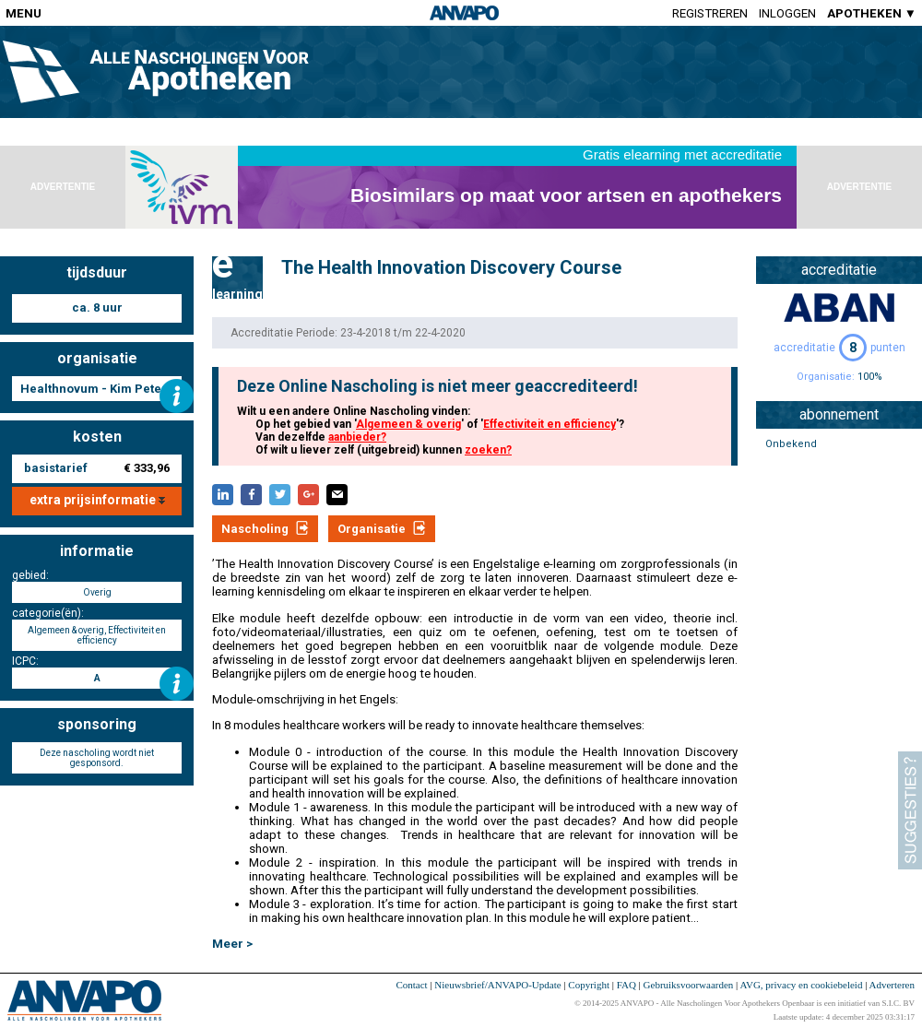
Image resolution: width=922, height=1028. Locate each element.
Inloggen (787, 13)
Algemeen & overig (408, 424)
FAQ (626, 984)
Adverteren (892, 984)
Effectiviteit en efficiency (549, 424)
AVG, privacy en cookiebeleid (800, 984)
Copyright (588, 984)
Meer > (232, 944)
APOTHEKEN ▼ (871, 13)
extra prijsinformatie (97, 499)
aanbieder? (357, 437)
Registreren (710, 13)
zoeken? (488, 449)
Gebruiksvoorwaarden (689, 984)
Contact (411, 984)
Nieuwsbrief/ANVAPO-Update (497, 984)
